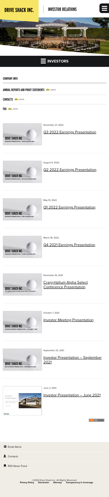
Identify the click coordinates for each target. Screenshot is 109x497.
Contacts (8, 99)
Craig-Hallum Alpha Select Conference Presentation (65, 284)
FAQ (5, 109)
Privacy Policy (27, 482)
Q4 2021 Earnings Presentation (69, 245)
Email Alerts (15, 447)
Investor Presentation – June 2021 (72, 395)
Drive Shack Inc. (48, 480)
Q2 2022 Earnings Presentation (69, 170)
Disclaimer (43, 482)
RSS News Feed (17, 466)
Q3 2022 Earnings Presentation (69, 132)
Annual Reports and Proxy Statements (23, 90)
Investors (54, 61)
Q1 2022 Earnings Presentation (69, 207)
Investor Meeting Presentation (68, 320)
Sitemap (57, 482)
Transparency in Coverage (79, 482)
